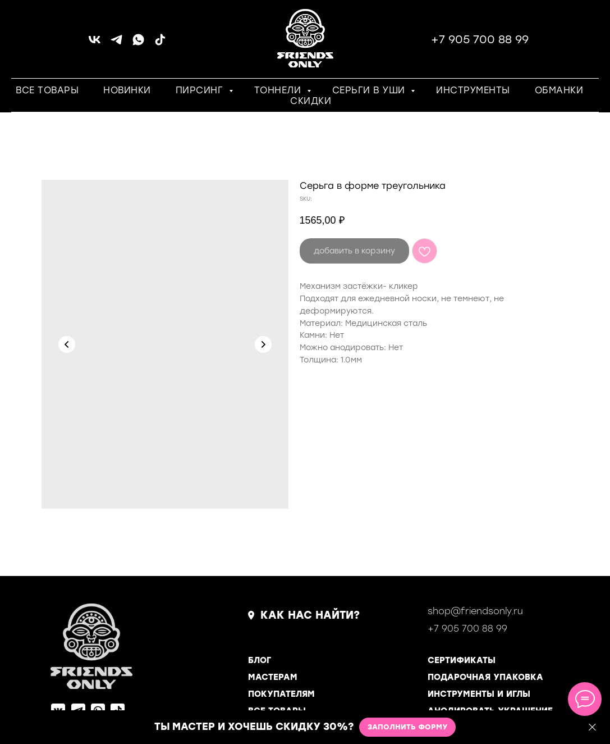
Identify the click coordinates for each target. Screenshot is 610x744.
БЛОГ (259, 660)
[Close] (592, 727)
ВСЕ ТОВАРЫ (47, 90)
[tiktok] (160, 43)
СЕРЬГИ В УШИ (370, 90)
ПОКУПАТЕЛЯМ (281, 694)
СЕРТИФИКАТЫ (462, 660)
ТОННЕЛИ (279, 90)
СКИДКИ (310, 101)
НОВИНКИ (127, 90)
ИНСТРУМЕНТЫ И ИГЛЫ (479, 694)
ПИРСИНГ (201, 90)
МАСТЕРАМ (272, 677)
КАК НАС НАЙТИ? (310, 615)
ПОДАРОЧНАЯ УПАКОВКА (485, 677)
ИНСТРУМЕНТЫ (473, 90)
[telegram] (116, 43)
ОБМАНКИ (559, 90)
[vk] (95, 43)
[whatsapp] (138, 43)
